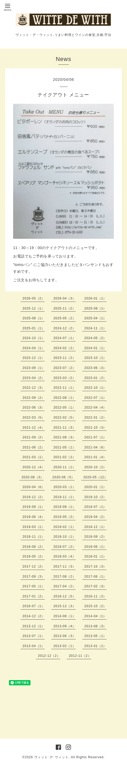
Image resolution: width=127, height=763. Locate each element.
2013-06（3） (64, 636)
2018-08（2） (34, 547)
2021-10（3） (95, 427)
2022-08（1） (64, 398)
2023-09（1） (34, 368)
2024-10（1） (34, 338)
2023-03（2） (64, 378)
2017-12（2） (34, 566)
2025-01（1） (34, 328)
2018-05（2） (34, 556)
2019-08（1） (64, 507)
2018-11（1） (34, 537)
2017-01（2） (34, 596)
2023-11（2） (64, 358)
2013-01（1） (95, 646)
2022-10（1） (95, 388)
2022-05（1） (64, 407)
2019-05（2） (64, 517)
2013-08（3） (95, 626)
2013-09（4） (64, 626)
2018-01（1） (95, 556)
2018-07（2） (64, 547)
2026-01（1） (95, 298)
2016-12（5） (64, 596)
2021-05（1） (64, 447)
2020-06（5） (63, 477)
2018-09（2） (95, 537)
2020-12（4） (34, 467)
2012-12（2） (49, 656)
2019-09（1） (34, 507)
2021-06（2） (34, 447)
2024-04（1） (34, 348)
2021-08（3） (64, 437)
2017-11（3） (64, 566)
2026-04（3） (64, 298)
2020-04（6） (34, 487)
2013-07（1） (34, 636)
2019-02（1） (64, 527)
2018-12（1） (95, 527)
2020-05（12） (95, 477)
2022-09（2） (34, 398)
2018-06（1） (95, 547)
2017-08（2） (64, 576)
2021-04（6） (95, 447)
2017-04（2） (64, 586)
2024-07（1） (64, 338)
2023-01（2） (95, 378)
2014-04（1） (95, 616)
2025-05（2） (64, 318)
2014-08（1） (64, 616)
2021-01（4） (95, 457)
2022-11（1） (64, 388)
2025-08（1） (34, 318)
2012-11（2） (80, 656)
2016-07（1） (34, 606)
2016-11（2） (95, 596)
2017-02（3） (95, 586)
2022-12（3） (34, 388)
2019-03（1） (34, 527)
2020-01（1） (95, 487)
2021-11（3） (64, 427)
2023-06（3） (95, 368)
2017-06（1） (95, 576)
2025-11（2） (64, 308)
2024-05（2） (95, 338)
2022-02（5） (64, 417)
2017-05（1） (34, 586)
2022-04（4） (95, 407)
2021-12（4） (34, 427)
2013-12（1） (34, 626)
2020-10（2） (95, 467)
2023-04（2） (34, 378)
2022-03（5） (34, 417)
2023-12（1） (34, 358)
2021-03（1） (34, 457)
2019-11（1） (64, 497)
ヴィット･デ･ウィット (51, 757)
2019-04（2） (95, 517)
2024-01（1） (95, 348)
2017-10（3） (95, 566)
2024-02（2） (64, 348)
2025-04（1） (95, 318)
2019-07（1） (95, 507)
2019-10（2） (95, 497)
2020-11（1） (64, 467)
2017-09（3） (34, 576)
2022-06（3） (34, 407)
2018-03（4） (64, 556)
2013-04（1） (34, 646)
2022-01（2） (95, 417)
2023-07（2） (64, 368)
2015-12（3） (64, 606)
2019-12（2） (34, 497)
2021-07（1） (95, 437)
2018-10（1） (64, 537)
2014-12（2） (34, 616)
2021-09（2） (34, 437)
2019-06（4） (34, 517)
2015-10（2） (95, 606)
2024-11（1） (95, 328)
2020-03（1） (64, 487)
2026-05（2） (34, 298)
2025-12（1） (34, 308)
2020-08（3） (33, 477)
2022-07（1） (95, 398)
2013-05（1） (95, 636)
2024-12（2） (64, 328)
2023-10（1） (95, 358)
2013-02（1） (64, 646)
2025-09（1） (95, 308)
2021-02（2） (64, 457)
